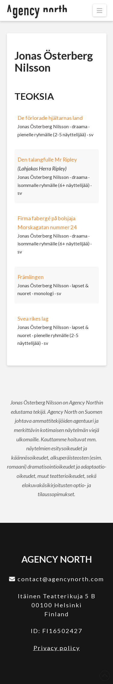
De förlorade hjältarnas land (50, 118)
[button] (99, 10)
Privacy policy (56, 647)
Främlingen (30, 277)
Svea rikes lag (33, 318)
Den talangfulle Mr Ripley (47, 159)
